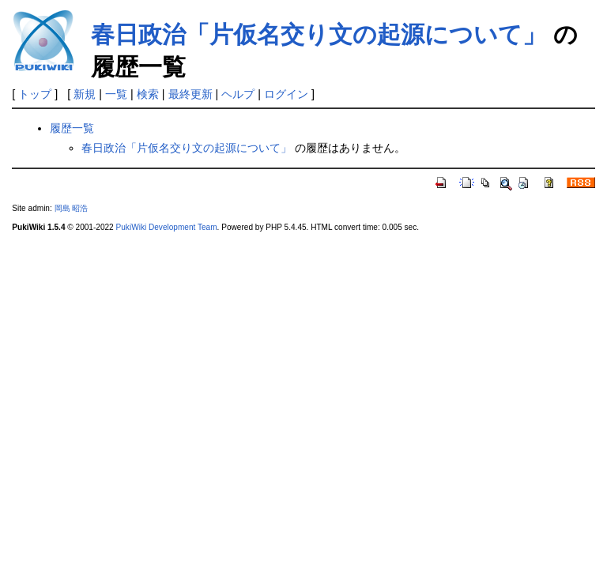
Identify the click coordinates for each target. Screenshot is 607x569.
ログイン (286, 94)
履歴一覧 (72, 128)
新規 (85, 94)
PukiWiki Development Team (166, 227)
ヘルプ (237, 94)
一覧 (116, 94)
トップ (34, 94)
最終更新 (190, 94)
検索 (148, 94)
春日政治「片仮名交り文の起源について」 (318, 34)
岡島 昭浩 (72, 208)
